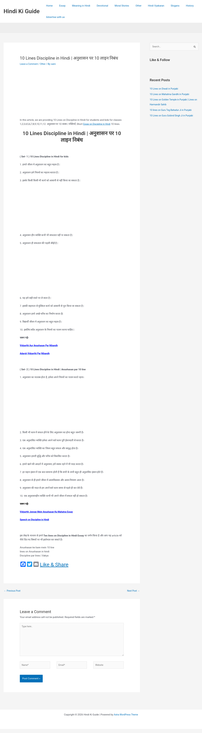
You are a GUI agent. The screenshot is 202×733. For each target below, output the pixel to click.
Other (130, 5)
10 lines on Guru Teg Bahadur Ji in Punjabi (172, 110)
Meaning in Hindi (77, 5)
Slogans (162, 5)
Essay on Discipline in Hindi (98, 124)
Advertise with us (54, 17)
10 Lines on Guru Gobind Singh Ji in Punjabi (173, 115)
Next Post (133, 590)
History (176, 5)
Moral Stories (114, 5)
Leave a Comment (29, 63)
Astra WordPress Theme (126, 718)
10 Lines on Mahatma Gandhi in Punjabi (171, 94)
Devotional (96, 5)
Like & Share (54, 564)
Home (48, 5)
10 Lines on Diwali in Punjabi (165, 89)
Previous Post (13, 590)
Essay (60, 5)
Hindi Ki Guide (22, 11)
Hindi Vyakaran (145, 5)
